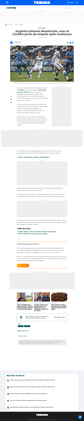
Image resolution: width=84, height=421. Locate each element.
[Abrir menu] (7, 2)
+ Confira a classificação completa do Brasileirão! (33, 157)
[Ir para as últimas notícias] (70, 3)
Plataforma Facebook (44, 342)
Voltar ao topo (22, 336)
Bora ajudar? (40, 260)
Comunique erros (23, 330)
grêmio (20, 326)
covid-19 (40, 248)
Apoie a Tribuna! (22, 265)
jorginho (27, 326)
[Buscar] (71, 8)
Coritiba (11, 8)
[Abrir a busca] (76, 2)
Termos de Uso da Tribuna (33, 342)
